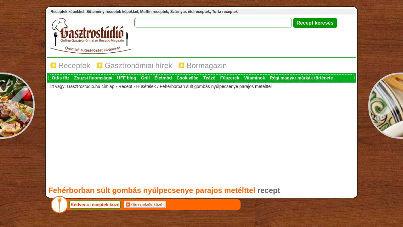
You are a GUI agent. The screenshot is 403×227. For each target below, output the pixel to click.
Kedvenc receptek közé (95, 204)
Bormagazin (203, 65)
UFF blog (126, 77)
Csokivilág (188, 77)
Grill (145, 77)
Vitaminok (254, 77)
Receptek (70, 65)
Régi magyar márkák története (301, 77)
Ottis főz (61, 77)
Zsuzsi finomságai (93, 77)
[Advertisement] (201, 137)
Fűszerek (229, 77)
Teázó (209, 77)
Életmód (163, 77)
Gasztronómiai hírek (134, 65)
